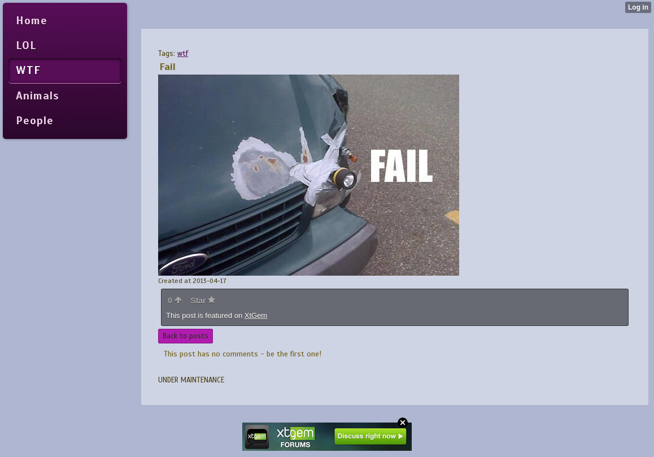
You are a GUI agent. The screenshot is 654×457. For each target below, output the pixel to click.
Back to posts (185, 336)
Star (202, 300)
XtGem (256, 315)
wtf (182, 53)
